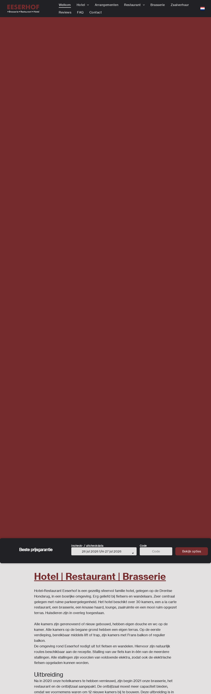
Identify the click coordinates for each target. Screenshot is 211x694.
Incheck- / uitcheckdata (87, 545)
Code (143, 545)
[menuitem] (65, 5)
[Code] (156, 551)
